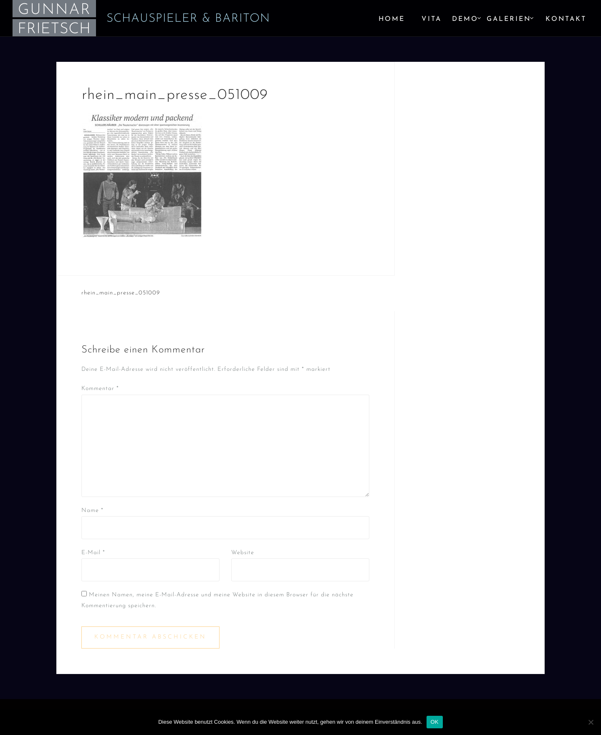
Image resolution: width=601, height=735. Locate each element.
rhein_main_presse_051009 (120, 293)
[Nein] (590, 722)
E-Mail (93, 553)
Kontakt (565, 19)
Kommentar (100, 388)
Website (242, 553)
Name (92, 510)
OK (435, 722)
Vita (432, 19)
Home (392, 19)
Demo (465, 19)
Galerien (509, 19)
